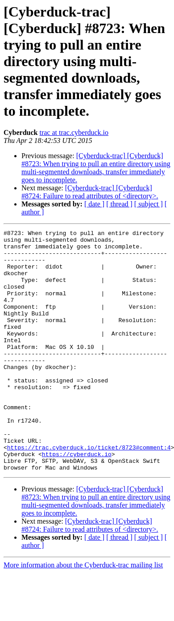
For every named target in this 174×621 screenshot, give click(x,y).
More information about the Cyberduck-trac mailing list (83, 613)
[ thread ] (119, 204)
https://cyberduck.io (77, 499)
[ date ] (94, 204)
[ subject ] (148, 204)
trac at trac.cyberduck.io (73, 132)
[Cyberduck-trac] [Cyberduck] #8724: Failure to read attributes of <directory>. (89, 192)
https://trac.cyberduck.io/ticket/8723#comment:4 (89, 491)
